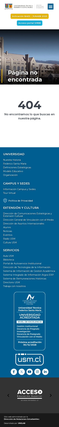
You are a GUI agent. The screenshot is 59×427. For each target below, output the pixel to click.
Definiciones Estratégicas (17, 167)
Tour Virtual (9, 193)
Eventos (7, 235)
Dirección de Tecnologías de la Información (26, 267)
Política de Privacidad (20, 200)
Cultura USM (10, 242)
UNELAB (21, 423)
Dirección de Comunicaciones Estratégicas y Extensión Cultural (27, 214)
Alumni (7, 227)
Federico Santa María (14, 163)
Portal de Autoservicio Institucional (22, 263)
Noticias (7, 231)
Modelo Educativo (13, 171)
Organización (10, 175)
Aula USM (8, 255)
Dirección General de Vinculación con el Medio (28, 219)
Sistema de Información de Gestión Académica (29, 271)
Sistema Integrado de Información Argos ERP (28, 274)
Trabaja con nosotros (14, 286)
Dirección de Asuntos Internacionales (23, 223)
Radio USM (9, 238)
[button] (51, 4)
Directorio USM (11, 282)
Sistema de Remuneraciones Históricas (24, 278)
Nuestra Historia (12, 159)
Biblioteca (8, 259)
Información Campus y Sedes (19, 189)
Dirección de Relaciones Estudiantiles (21, 419)
